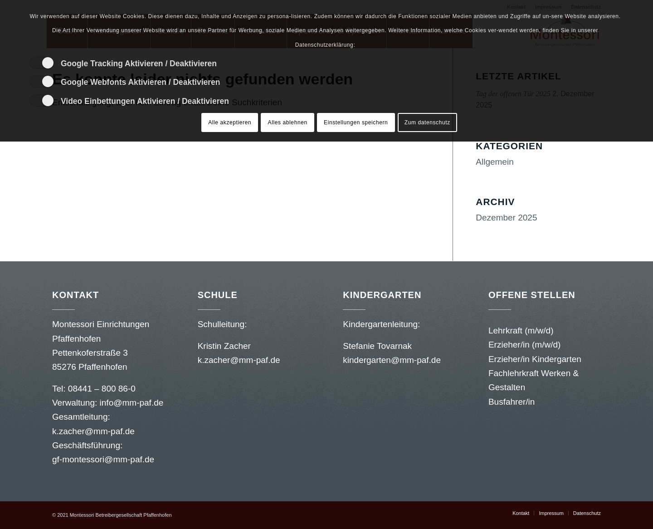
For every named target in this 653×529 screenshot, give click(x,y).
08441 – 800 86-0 (102, 388)
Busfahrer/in (511, 402)
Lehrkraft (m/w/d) (521, 330)
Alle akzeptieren (229, 122)
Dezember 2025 (506, 217)
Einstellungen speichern (356, 122)
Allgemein (494, 162)
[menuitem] (521, 513)
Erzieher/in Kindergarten (534, 359)
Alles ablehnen (287, 122)
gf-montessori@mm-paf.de (103, 459)
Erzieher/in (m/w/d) (524, 344)
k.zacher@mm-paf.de (94, 431)
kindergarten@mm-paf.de (393, 360)
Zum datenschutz (427, 122)
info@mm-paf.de (132, 402)
